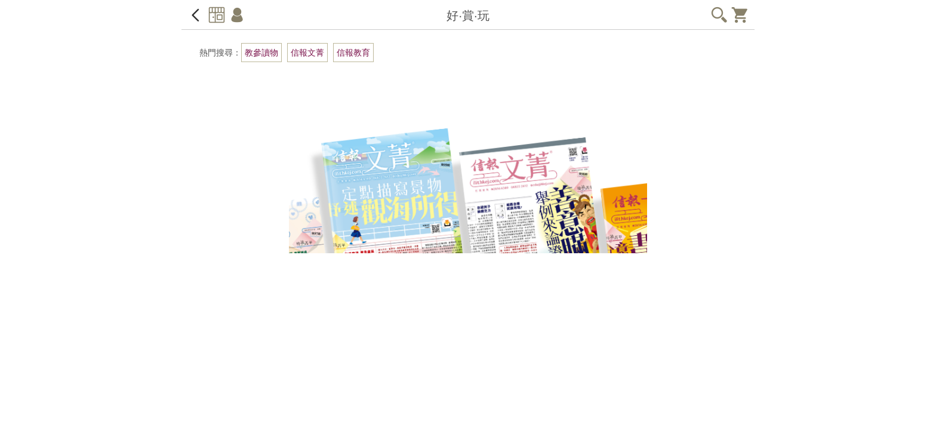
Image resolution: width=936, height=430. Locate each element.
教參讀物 (261, 52)
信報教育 (353, 52)
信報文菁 (307, 52)
